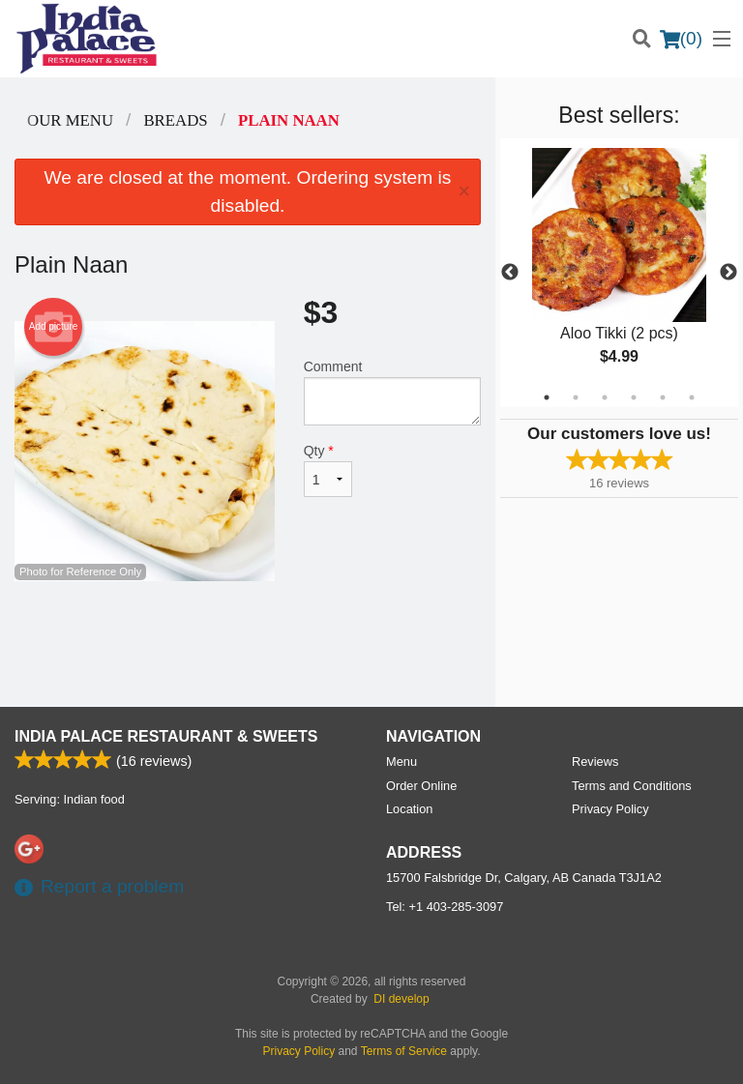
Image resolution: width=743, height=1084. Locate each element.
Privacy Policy (610, 809)
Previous (510, 272)
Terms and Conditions (632, 785)
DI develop (401, 999)
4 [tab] (633, 397)
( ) (681, 38)
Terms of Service (404, 1051)
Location (409, 809)
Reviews (595, 761)
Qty (328, 470)
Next (728, 272)
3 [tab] (604, 397)
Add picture (53, 327)
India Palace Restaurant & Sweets (166, 736)
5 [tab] (662, 397)
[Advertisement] (248, 644)
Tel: (444, 906)
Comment (392, 392)
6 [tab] (691, 397)
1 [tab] (546, 397)
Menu (401, 761)
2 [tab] (575, 397)
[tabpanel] (619, 272)
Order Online (421, 785)
